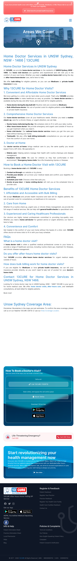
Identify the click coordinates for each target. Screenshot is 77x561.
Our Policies (43, 533)
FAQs (5, 539)
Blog (5, 543)
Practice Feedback (46, 498)
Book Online (38, 397)
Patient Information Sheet (12, 530)
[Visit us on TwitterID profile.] (9, 503)
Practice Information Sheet (12, 533)
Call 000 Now (64, 437)
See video (38, 472)
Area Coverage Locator (50, 311)
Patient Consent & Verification (49, 543)
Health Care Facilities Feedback (50, 505)
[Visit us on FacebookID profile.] (5, 503)
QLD (5, 549)
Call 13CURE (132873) (38, 384)
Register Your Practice (47, 495)
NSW (5, 546)
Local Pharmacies (9, 536)
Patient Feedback (45, 492)
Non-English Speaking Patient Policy (52, 536)
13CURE (21, 558)
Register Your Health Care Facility (51, 502)
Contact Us (43, 508)
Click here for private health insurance (38, 11)
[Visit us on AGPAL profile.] (6, 522)
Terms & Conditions (46, 530)
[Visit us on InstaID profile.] (13, 503)
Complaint (43, 539)
